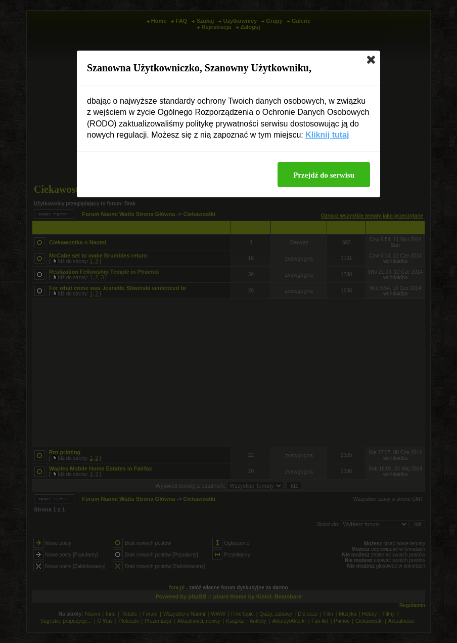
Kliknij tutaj (327, 135)
